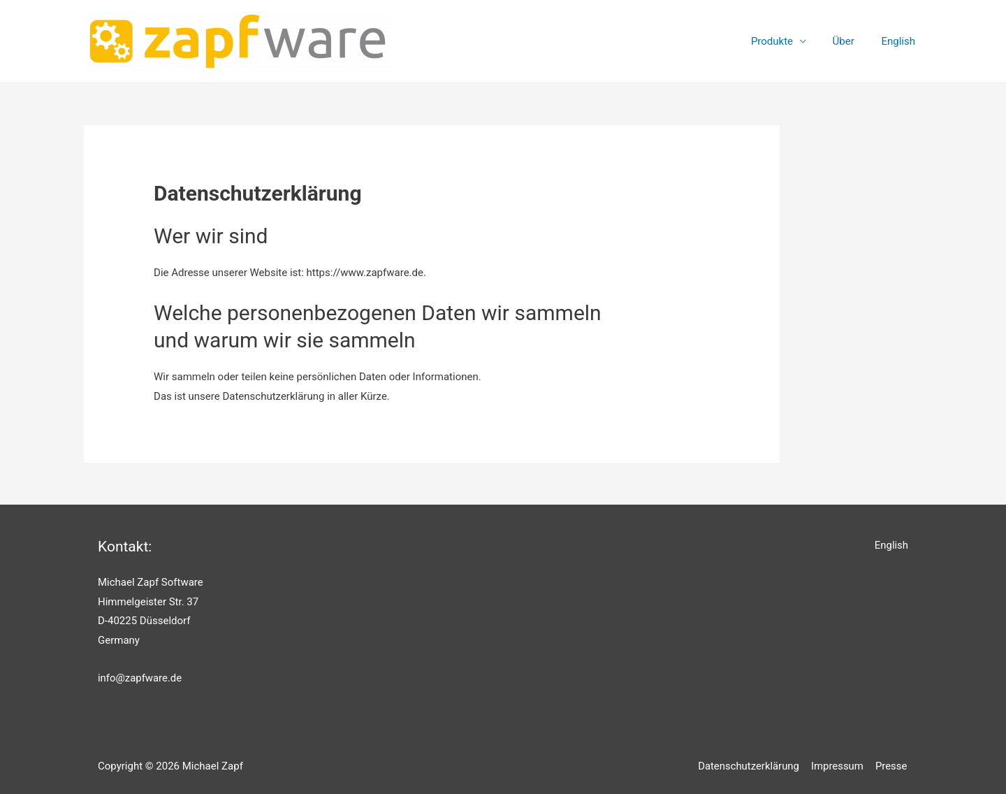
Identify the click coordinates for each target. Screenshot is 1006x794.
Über (845, 41)
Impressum (839, 766)
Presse (892, 766)
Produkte (780, 41)
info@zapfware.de (140, 678)
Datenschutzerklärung (752, 766)
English (898, 40)
